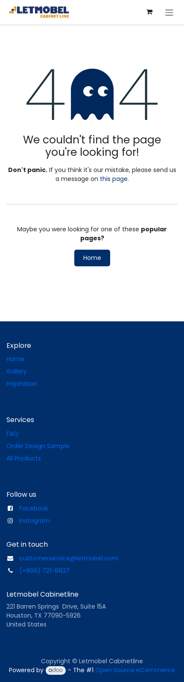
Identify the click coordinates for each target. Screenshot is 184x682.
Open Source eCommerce (135, 670)
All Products (23, 458)
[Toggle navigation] (169, 12)
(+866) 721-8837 (44, 570)
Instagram (34, 520)
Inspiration (21, 383)
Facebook (33, 508)
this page (114, 179)
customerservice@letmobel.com (68, 558)
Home (92, 258)
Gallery (16, 371)
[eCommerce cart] (149, 12)
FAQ (12, 433)
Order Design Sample (38, 446)
